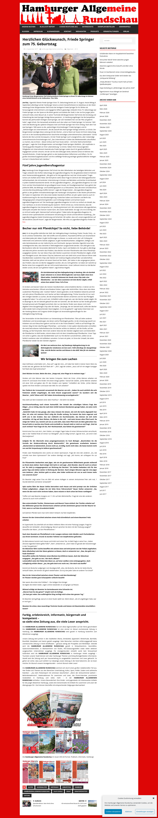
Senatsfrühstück (81, 791)
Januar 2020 (104, 380)
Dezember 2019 (105, 384)
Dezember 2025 (105, 120)
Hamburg (78, 787)
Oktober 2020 (105, 347)
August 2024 (104, 179)
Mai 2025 (103, 146)
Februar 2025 (104, 157)
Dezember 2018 (105, 428)
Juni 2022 (103, 274)
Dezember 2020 (105, 340)
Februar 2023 (104, 245)
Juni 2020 (103, 362)
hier (23, 222)
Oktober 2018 (105, 435)
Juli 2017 (103, 490)
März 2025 (103, 153)
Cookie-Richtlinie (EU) (68, 27)
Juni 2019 (103, 406)
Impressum (38, 31)
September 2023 (106, 219)
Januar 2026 (104, 116)
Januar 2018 (104, 468)
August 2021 (104, 311)
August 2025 (104, 135)
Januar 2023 (104, 248)
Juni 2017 (103, 494)
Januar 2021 (104, 336)
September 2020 (106, 351)
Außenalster (42, 787)
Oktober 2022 (105, 259)
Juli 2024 (103, 182)
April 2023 (103, 237)
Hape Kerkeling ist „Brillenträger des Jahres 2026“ (117, 88)
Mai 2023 (103, 234)
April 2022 (103, 281)
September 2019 (106, 395)
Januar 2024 (104, 204)
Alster (30, 787)
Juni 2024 (103, 186)
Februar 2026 (104, 112)
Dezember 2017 (105, 472)
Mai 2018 (103, 454)
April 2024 (103, 193)
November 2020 (105, 344)
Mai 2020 (103, 366)
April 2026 (103, 105)
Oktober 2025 (105, 127)
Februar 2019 (104, 421)
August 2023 (104, 223)
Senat (68, 791)
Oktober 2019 (105, 391)
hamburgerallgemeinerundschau (52, 49)
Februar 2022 (104, 289)
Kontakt (67, 31)
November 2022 (105, 256)
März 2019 (103, 417)
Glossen (25, 31)
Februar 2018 (104, 465)
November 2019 (105, 388)
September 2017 (106, 483)
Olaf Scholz (58, 791)
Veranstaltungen (111, 31)
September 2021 (106, 307)
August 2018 (104, 443)
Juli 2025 (103, 138)
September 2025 (106, 131)
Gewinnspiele (125, 27)
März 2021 (103, 329)
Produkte (95, 31)
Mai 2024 (103, 190)
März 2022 (103, 285)
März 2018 (103, 461)
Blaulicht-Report (47, 27)
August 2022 (104, 267)
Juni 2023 (103, 230)
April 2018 (103, 457)
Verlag (126, 31)
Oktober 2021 (105, 303)
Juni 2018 (103, 450)
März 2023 (103, 241)
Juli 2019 (103, 402)
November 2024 (105, 168)
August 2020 (104, 355)
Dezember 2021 (105, 296)
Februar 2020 (104, 377)
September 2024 (106, 175)
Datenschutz (87, 27)
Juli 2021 (103, 314)
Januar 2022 (104, 292)
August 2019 (104, 399)
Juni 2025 (103, 142)
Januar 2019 (104, 424)
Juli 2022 (103, 270)
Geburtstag (66, 787)
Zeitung (27, 795)
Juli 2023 (103, 226)
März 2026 (103, 109)
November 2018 (105, 432)
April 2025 (103, 149)
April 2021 (103, 325)
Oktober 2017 (105, 479)
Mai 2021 (103, 322)
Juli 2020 (103, 358)
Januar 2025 (104, 160)
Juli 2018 (103, 446)
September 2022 (106, 263)
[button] (153, 798)
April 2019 (103, 413)
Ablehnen (128, 812)
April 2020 (103, 369)
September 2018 (106, 439)
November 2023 (105, 212)
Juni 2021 (103, 318)
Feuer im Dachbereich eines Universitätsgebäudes (118, 72)
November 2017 (105, 476)
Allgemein (70, 49)
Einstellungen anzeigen (144, 812)
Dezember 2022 (105, 252)
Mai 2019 (103, 410)
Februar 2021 (104, 333)
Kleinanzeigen (53, 31)
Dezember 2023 (105, 208)
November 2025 (105, 124)
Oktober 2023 (105, 215)
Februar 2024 (104, 201)
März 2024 (103, 197)
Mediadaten (81, 31)
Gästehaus (54, 787)
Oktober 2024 (105, 171)
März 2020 (103, 373)
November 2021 (105, 300)
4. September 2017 (32, 49)
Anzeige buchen (28, 27)
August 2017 (104, 487)
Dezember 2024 (105, 164)
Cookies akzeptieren (113, 812)
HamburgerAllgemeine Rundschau (37, 791)
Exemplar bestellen (106, 27)
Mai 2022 (103, 278)
